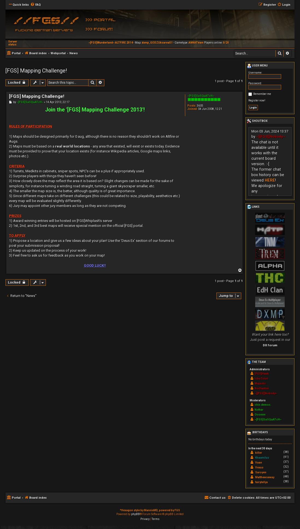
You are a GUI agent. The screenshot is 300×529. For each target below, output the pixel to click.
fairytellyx (261, 482)
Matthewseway (264, 477)
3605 (200, 105)
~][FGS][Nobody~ (271, 136)
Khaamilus (262, 457)
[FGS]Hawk (262, 373)
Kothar (259, 409)
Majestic (260, 383)
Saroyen (260, 472)
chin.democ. (263, 404)
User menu (257, 66)
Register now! (256, 100)
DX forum (270, 345)
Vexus (259, 467)
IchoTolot (261, 378)
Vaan (258, 462)
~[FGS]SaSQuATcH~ (200, 95)
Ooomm (260, 414)
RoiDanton (262, 388)
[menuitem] (35, 5)
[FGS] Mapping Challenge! (36, 70)
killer (258, 452)
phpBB (135, 514)
